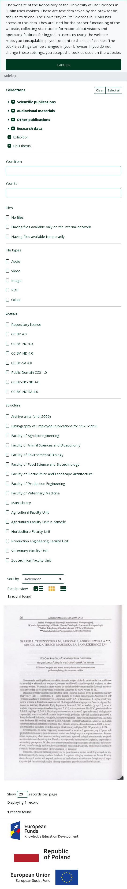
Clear (100, 90)
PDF (14, 290)
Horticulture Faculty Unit (30, 531)
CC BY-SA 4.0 (21, 362)
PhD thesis (22, 145)
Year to (12, 183)
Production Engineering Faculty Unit (39, 541)
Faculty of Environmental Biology (37, 454)
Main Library (21, 502)
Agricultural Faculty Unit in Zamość (38, 521)
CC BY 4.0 (19, 334)
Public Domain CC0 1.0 (29, 372)
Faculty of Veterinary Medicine (35, 493)
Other (16, 299)
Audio (15, 261)
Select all (114, 90)
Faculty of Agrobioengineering (35, 435)
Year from (14, 161)
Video (15, 271)
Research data (29, 128)
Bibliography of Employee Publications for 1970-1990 (54, 426)
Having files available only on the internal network (51, 227)
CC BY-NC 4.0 (22, 343)
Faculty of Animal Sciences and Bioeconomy (45, 445)
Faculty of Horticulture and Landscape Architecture (52, 474)
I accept (63, 64)
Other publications (33, 119)
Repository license (26, 324)
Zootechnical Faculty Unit (31, 560)
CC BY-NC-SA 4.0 (24, 391)
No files (17, 217)
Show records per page (32, 794)
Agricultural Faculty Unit (30, 512)
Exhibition (21, 137)
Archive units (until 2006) (31, 416)
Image (16, 280)
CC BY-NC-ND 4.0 (25, 382)
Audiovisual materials (36, 110)
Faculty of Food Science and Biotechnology (45, 464)
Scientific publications (36, 101)
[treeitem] (63, 101)
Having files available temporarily (38, 236)
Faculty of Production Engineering (38, 483)
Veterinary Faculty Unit (29, 550)
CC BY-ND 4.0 (22, 353)
